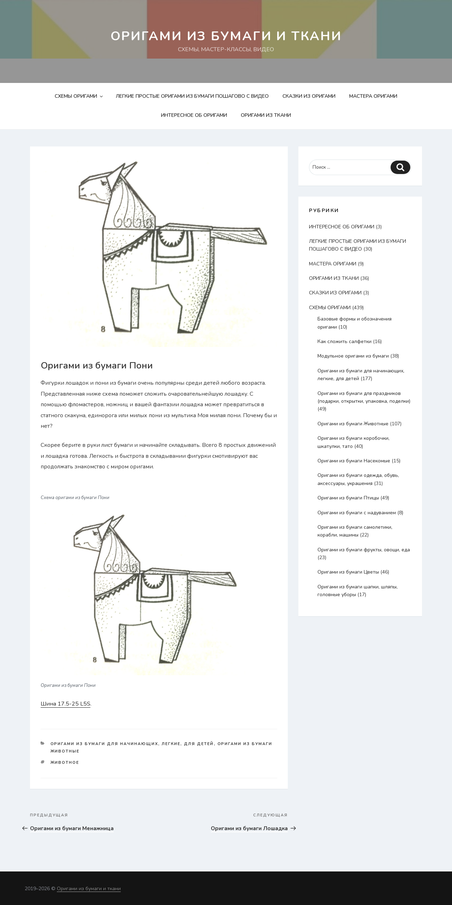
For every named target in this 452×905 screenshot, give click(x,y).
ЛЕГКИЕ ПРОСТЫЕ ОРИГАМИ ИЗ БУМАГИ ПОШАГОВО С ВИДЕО (192, 96)
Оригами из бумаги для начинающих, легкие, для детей (132, 744)
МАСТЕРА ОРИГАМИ (373, 96)
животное (64, 762)
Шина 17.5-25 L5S (65, 704)
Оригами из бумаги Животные (352, 423)
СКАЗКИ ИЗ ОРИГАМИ (308, 96)
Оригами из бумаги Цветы (348, 572)
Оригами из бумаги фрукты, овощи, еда (363, 549)
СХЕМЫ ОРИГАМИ (79, 96)
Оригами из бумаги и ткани (226, 36)
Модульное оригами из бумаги (353, 356)
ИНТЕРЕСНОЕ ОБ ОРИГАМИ (194, 115)
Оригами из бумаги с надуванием (356, 512)
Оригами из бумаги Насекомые (353, 460)
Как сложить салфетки (344, 341)
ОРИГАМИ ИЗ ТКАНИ (266, 115)
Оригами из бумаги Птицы (348, 498)
